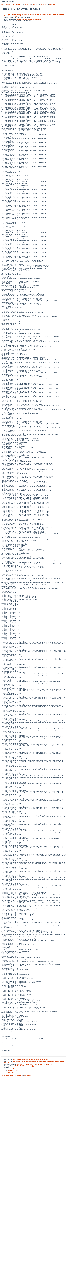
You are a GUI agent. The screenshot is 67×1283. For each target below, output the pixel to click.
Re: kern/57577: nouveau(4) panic (26, 1272)
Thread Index (44, 4)
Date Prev (4, 4)
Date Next (11, 4)
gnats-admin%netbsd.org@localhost (46, 14)
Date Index (35, 4)
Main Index (9, 1281)
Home (3, 1281)
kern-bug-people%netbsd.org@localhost (20, 14)
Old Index (52, 4)
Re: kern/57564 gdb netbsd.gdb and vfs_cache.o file (30, 1266)
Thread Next (27, 4)
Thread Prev (19, 4)
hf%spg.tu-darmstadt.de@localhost (29, 19)
